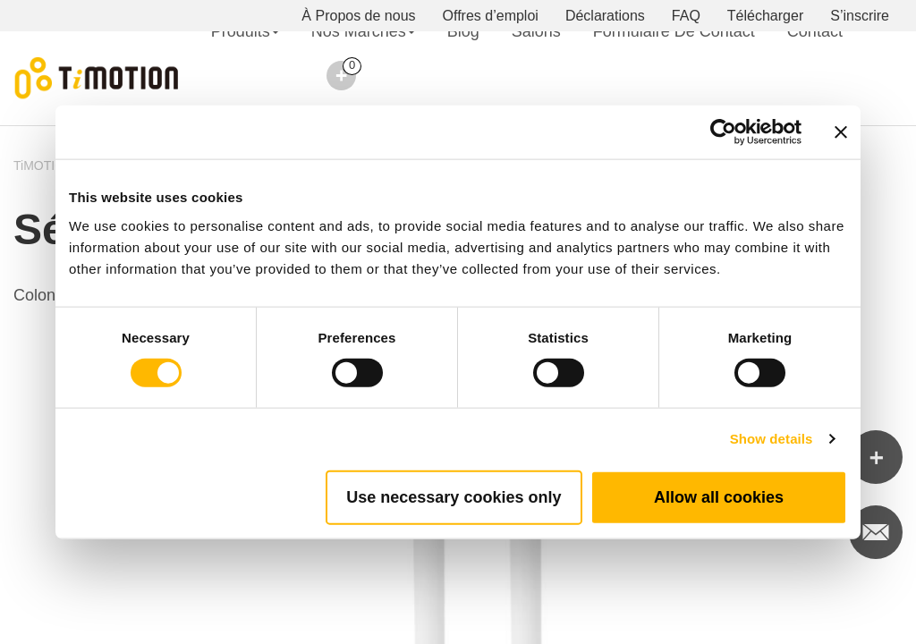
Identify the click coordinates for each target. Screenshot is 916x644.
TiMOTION (43, 165)
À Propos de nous (358, 15)
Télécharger (765, 15)
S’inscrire (859, 15)
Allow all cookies (719, 496)
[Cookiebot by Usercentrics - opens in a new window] (723, 132)
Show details (771, 438)
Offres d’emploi (491, 15)
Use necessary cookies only (453, 496)
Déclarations (605, 15)
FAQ (686, 15)
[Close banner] (841, 132)
